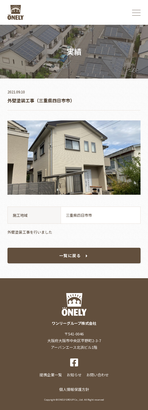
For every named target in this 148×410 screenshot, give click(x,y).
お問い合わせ (97, 374)
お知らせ (74, 374)
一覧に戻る (70, 255)
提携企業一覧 (51, 374)
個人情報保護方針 (74, 389)
